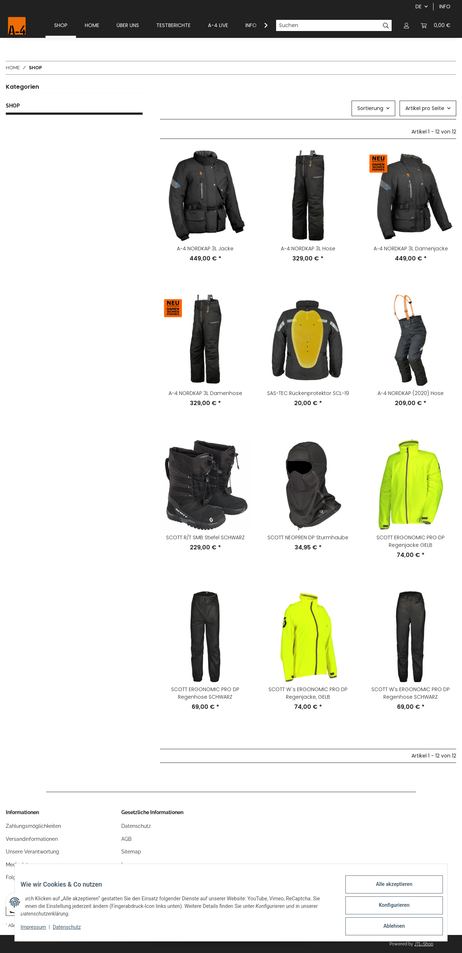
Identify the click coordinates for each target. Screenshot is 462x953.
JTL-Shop (423, 944)
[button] (406, 25)
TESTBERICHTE (173, 25)
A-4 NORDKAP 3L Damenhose (205, 393)
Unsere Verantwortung (32, 852)
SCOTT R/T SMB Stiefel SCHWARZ (205, 537)
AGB (126, 839)
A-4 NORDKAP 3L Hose (308, 248)
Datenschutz (72, 931)
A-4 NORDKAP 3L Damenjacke (411, 248)
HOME (92, 25)
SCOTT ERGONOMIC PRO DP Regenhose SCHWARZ (205, 693)
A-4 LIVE (218, 25)
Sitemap (131, 852)
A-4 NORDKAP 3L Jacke (205, 248)
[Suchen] (328, 25)
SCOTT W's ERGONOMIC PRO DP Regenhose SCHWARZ (410, 693)
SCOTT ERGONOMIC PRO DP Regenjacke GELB (410, 541)
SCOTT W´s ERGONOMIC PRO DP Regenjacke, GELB (308, 693)
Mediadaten (20, 865)
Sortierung (370, 108)
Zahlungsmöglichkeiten (33, 826)
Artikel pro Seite (424, 108)
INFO (444, 6)
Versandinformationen (32, 839)
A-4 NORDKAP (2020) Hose (411, 393)
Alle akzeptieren (388, 890)
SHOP (13, 106)
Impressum (39, 931)
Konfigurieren (388, 909)
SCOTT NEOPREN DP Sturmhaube (307, 537)
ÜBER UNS (128, 25)
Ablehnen (388, 927)
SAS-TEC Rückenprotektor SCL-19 (308, 393)
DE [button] (418, 6)
